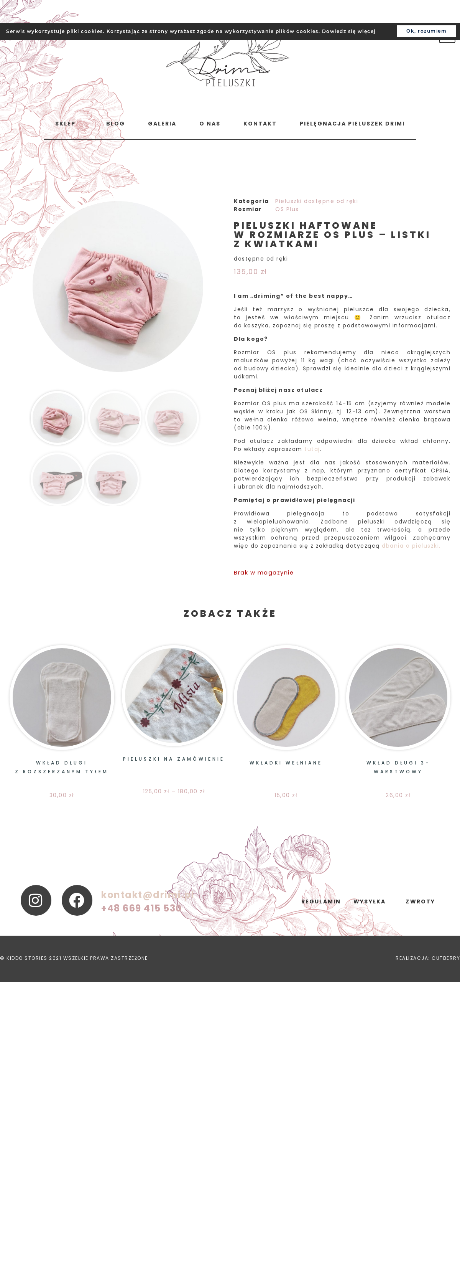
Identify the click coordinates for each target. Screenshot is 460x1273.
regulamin (321, 901)
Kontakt (260, 123)
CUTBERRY (446, 958)
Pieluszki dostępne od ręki (316, 201)
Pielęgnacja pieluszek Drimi (352, 123)
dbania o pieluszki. (411, 546)
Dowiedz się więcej (349, 31)
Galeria (162, 123)
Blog (115, 123)
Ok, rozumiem (426, 31)
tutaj (312, 449)
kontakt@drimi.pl (147, 894)
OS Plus (287, 209)
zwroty (420, 901)
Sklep (65, 123)
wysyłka (369, 901)
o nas (209, 123)
